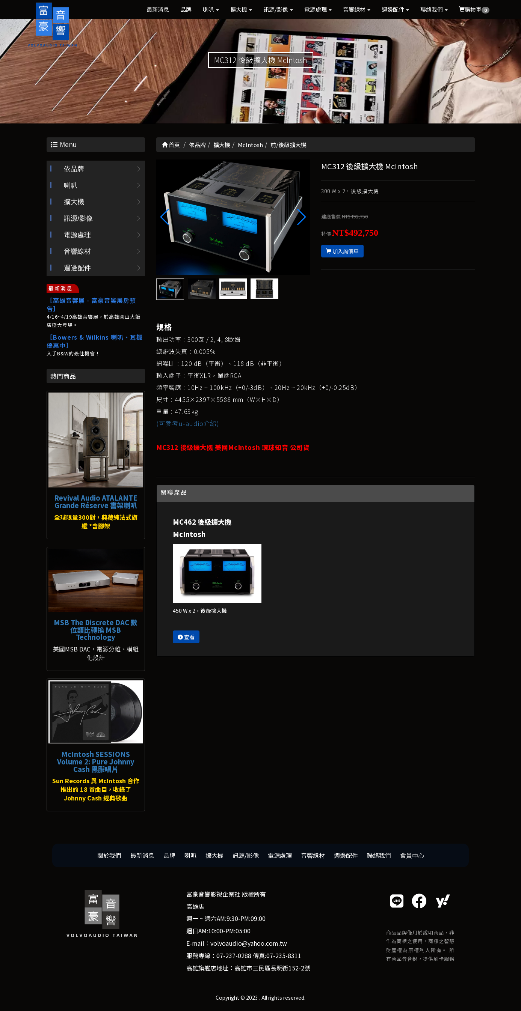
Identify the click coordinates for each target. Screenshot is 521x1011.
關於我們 (109, 855)
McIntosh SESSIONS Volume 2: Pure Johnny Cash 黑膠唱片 (95, 761)
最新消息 (157, 9)
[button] (301, 217)
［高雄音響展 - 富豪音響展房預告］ (91, 304)
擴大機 (241, 9)
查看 (186, 637)
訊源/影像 (278, 9)
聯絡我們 (434, 9)
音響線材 (356, 9)
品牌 (186, 9)
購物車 (474, 9)
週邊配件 (395, 9)
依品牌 (74, 169)
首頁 (171, 145)
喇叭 (211, 9)
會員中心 (412, 855)
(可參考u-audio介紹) (187, 423)
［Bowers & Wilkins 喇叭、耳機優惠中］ (95, 341)
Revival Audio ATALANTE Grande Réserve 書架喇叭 (95, 501)
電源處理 (318, 9)
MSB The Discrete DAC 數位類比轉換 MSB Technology (95, 629)
